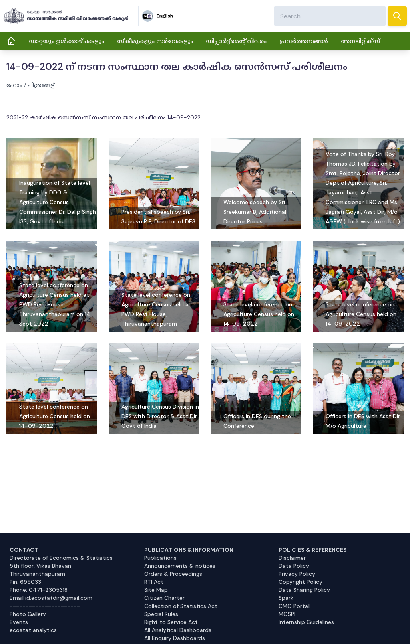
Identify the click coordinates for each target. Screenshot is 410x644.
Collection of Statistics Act (180, 606)
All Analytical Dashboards (177, 630)
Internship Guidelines (306, 622)
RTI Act (153, 581)
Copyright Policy (300, 581)
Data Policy (294, 565)
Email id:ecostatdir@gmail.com (51, 597)
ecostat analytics (33, 630)
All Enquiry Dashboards (174, 638)
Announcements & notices (179, 565)
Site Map (156, 589)
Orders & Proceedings (173, 573)
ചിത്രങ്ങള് (41, 85)
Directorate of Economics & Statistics (61, 557)
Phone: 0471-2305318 (39, 589)
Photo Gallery (28, 614)
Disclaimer (292, 557)
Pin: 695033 (25, 581)
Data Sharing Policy (304, 589)
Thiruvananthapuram (37, 573)
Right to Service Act (171, 622)
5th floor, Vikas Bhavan (40, 565)
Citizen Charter (164, 597)
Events (19, 622)
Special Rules (161, 614)
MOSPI (287, 614)
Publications (160, 557)
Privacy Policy (297, 573)
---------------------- (45, 606)
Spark (286, 597)
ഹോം (14, 85)
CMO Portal (294, 606)
